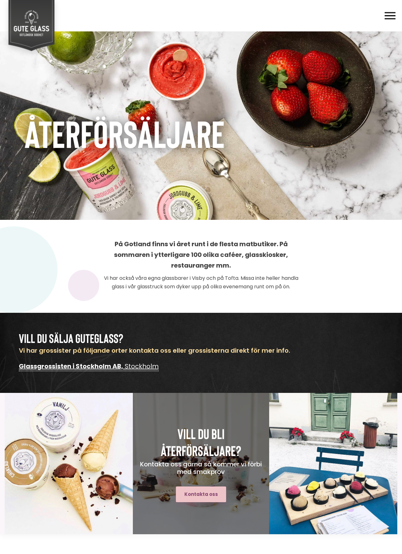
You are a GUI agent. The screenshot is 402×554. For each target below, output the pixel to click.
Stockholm (89, 366)
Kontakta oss (201, 494)
